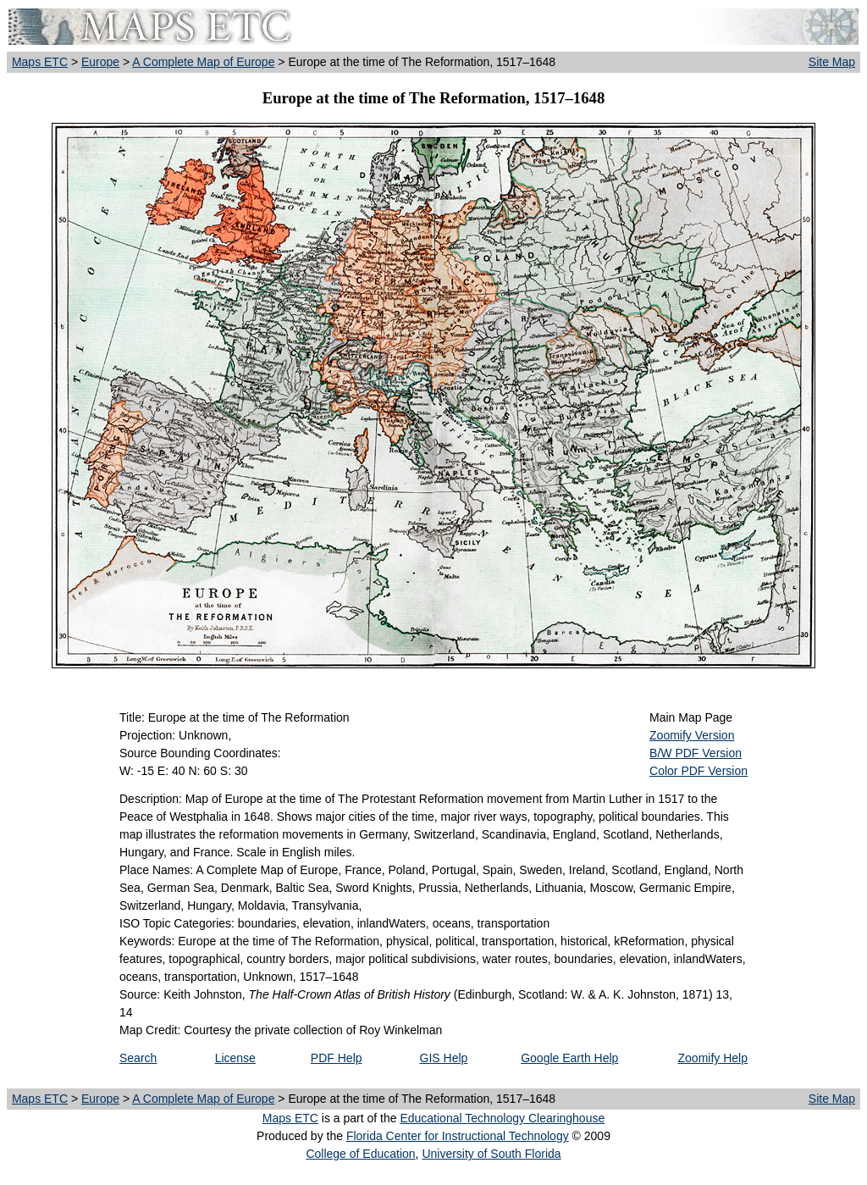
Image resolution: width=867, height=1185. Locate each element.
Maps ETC (40, 62)
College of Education (360, 1153)
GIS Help (444, 1058)
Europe (100, 62)
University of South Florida (491, 1153)
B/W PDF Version (695, 753)
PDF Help (336, 1058)
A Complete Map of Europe (203, 62)
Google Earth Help (569, 1058)
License (235, 1058)
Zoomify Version (691, 735)
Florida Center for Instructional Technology (457, 1136)
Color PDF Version (698, 771)
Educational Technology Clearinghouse (502, 1118)
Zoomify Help (713, 1058)
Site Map (832, 62)
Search (138, 1058)
